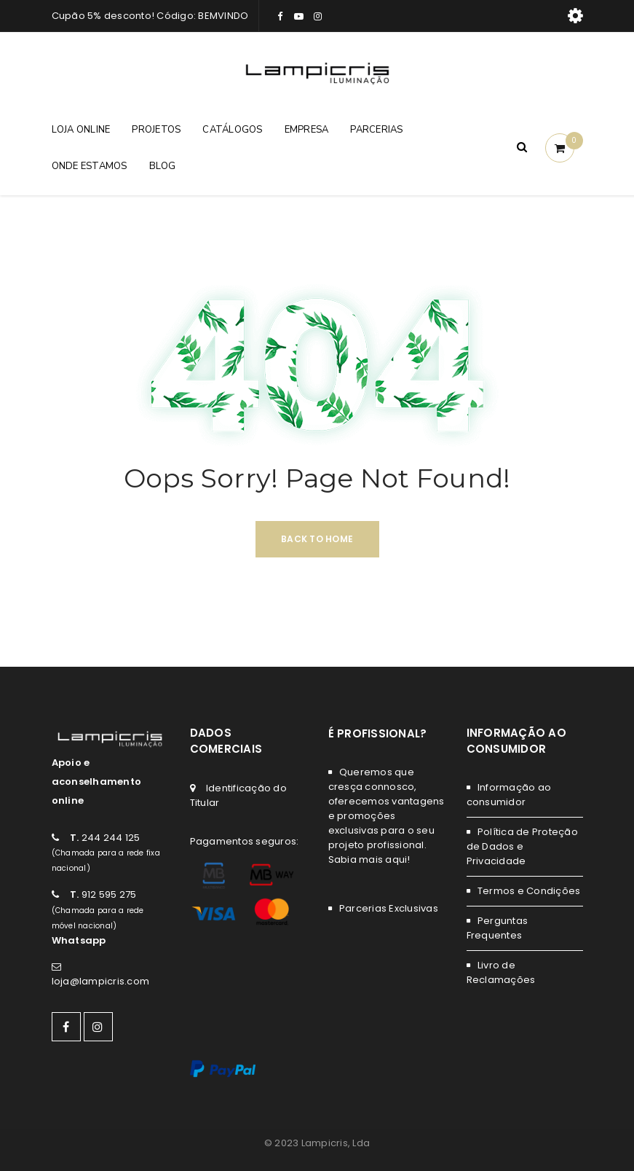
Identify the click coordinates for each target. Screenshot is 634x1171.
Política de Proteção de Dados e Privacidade (522, 846)
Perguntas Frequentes (497, 928)
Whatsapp (79, 940)
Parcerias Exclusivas (388, 908)
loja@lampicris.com (101, 981)
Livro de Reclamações (501, 972)
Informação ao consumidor (509, 794)
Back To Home (317, 539)
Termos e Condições (529, 891)
